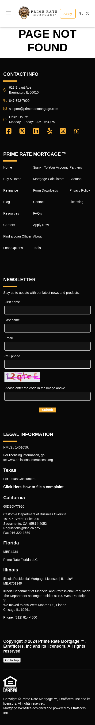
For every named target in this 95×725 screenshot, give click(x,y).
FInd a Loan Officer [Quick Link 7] (17, 236)
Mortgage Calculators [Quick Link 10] (48, 179)
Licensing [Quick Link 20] (76, 202)
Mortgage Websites (17, 708)
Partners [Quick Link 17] (75, 167)
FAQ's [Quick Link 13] (37, 213)
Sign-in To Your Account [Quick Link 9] (50, 167)
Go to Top (12, 660)
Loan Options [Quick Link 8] (13, 248)
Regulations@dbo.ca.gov (21, 528)
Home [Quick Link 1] (7, 167)
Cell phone (12, 356)
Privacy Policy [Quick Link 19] (79, 190)
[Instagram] (63, 131)
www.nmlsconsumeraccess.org (30, 460)
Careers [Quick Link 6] (9, 225)
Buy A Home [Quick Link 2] (12, 179)
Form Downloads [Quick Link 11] (45, 190)
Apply (68, 13)
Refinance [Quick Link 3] (10, 190)
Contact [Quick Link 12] (38, 202)
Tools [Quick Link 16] (37, 248)
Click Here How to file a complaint (33, 487)
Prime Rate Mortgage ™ (61, 641)
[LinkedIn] (36, 131)
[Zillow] (79, 131)
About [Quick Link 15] (37, 236)
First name (12, 302)
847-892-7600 (19, 100)
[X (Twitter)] (22, 131)
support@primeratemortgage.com (33, 109)
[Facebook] (8, 131)
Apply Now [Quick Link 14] (41, 225)
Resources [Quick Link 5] (11, 213)
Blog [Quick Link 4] (6, 202)
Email (8, 338)
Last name (12, 320)
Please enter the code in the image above (34, 388)
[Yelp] (49, 131)
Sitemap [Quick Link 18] (75, 179)
